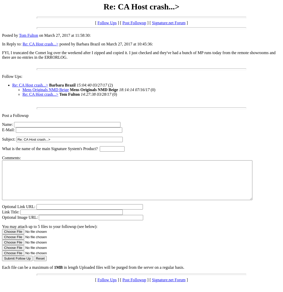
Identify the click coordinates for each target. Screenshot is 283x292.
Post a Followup (15, 115)
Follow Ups (107, 23)
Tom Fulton (28, 35)
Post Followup (134, 23)
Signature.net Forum (169, 23)
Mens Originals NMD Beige (45, 90)
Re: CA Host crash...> (40, 44)
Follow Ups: (12, 76)
